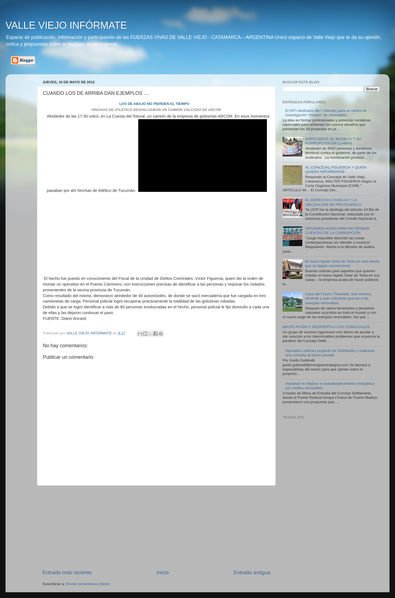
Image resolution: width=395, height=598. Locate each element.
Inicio (163, 572)
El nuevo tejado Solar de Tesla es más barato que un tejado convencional (342, 263)
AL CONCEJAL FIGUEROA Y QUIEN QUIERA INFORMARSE (335, 169)
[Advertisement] (156, 527)
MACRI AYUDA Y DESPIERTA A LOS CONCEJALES (326, 327)
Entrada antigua (252, 572)
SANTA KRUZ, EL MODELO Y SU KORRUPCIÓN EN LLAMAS (333, 141)
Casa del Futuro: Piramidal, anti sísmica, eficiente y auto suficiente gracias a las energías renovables (338, 298)
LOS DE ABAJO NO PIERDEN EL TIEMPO (154, 104)
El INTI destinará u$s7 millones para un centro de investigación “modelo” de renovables (325, 113)
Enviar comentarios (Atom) (88, 584)
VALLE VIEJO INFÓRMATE (66, 25)
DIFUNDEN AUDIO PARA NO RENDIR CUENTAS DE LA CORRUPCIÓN (337, 230)
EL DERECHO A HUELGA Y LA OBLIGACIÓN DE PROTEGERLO (333, 202)
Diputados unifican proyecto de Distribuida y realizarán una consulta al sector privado (330, 353)
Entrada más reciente (67, 572)
